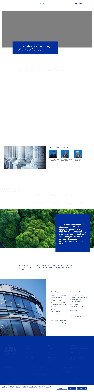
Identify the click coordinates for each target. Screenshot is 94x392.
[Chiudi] (92, 388)
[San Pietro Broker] (42, 5)
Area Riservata (78, 5)
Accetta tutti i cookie (81, 388)
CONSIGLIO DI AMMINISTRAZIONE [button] (69, 147)
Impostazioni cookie (62, 388)
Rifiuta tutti (72, 388)
